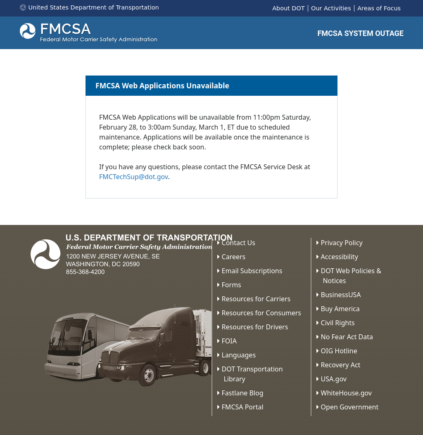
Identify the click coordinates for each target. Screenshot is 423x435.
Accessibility (339, 256)
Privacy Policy (342, 242)
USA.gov (334, 378)
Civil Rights (338, 322)
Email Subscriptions (252, 270)
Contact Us (238, 242)
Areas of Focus (379, 8)
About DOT (288, 8)
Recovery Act (341, 364)
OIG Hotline (339, 350)
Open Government (350, 406)
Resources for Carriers (256, 298)
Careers (234, 256)
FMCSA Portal (243, 406)
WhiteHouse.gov (346, 392)
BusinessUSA (341, 294)
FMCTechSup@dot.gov (133, 176)
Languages (239, 354)
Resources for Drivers (255, 326)
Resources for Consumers (261, 312)
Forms (231, 284)
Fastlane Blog (243, 392)
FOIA (229, 340)
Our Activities (331, 8)
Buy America (340, 308)
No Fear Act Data (347, 336)
